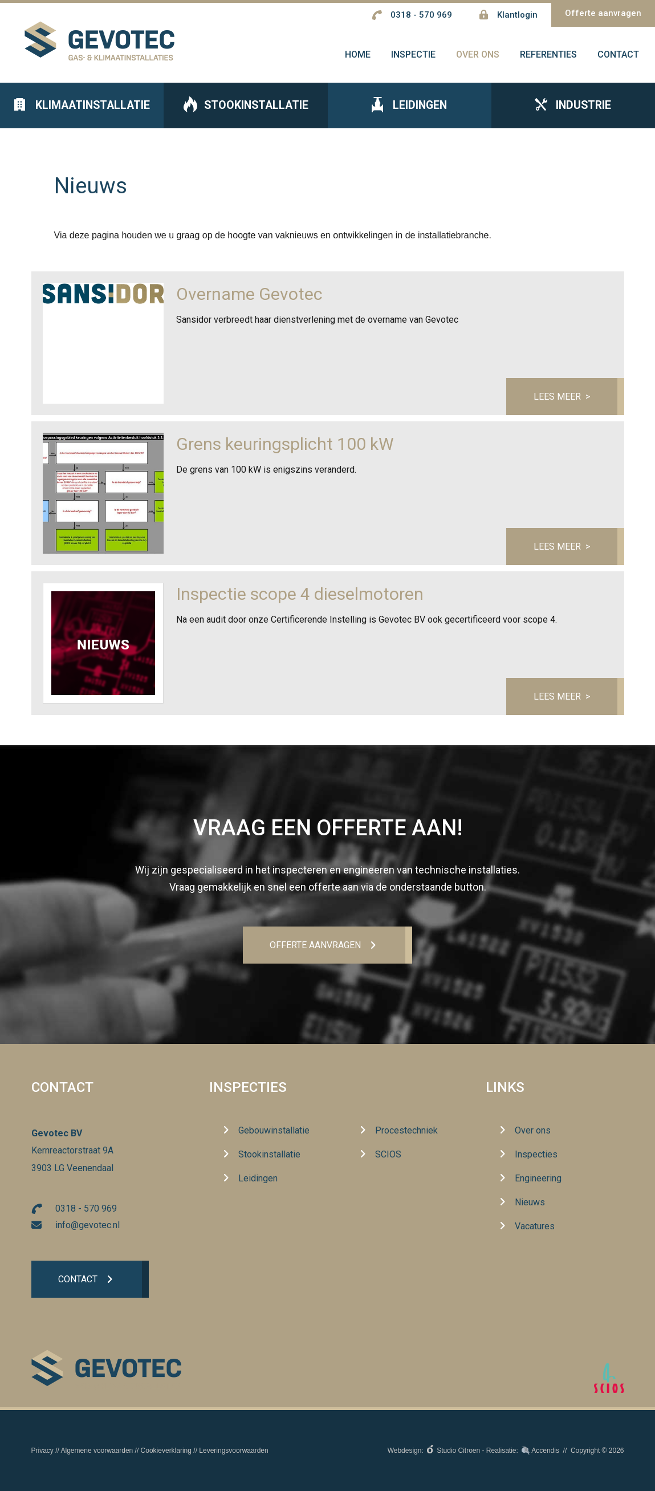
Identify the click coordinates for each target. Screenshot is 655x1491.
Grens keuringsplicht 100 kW (285, 447)
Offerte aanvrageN (315, 945)
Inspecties (248, 1088)
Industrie (573, 109)
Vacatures (535, 1226)
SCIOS (388, 1154)
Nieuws (530, 1202)
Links (505, 1088)
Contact (78, 1279)
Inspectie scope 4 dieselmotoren (300, 597)
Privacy (42, 1451)
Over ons (533, 1131)
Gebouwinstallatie (274, 1131)
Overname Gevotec (249, 297)
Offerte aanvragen (603, 13)
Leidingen (409, 108)
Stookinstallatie (245, 109)
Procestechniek (406, 1131)
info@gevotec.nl (87, 1225)
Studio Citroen (458, 1451)
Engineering (538, 1178)
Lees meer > (561, 398)
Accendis (545, 1451)
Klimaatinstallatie (82, 109)
